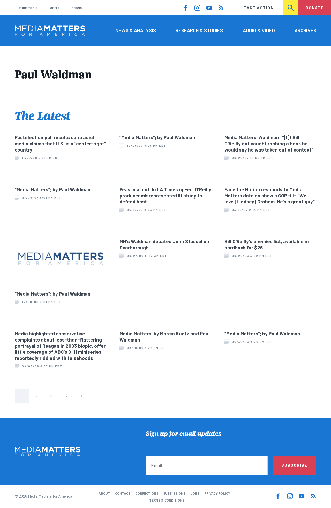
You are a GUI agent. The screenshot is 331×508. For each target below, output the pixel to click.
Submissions (174, 493)
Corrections (147, 493)
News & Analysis (135, 30)
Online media (27, 8)
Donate (315, 7)
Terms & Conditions (166, 500)
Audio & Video (259, 30)
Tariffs (53, 8)
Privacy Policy (217, 493)
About (104, 493)
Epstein (76, 8)
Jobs (194, 493)
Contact (123, 493)
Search (291, 7)
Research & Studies (199, 30)
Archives (305, 30)
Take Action (259, 7)
